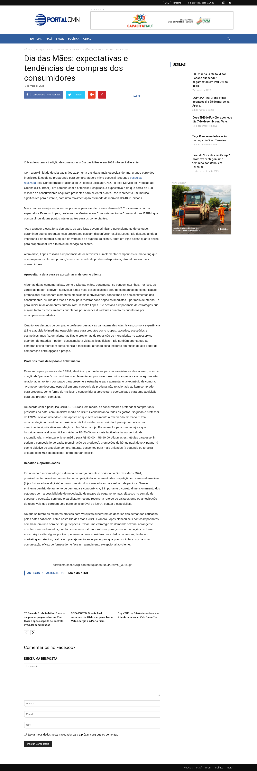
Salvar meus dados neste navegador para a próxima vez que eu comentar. (72, 734)
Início (27, 49)
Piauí (49, 38)
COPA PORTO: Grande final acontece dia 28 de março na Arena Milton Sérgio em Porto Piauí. (92, 617)
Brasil (60, 38)
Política (73, 38)
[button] (228, 38)
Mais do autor (78, 573)
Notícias (36, 38)
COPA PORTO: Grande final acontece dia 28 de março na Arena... (211, 101)
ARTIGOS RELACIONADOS (45, 573)
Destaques (40, 49)
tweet (136, 96)
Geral (87, 38)
